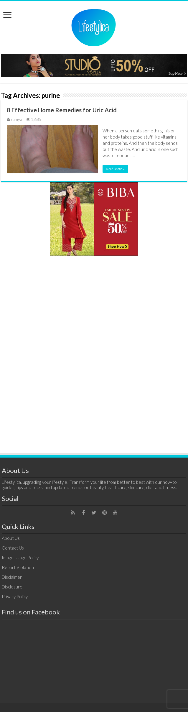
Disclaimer (12, 577)
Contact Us (13, 547)
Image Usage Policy (20, 557)
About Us (11, 538)
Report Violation (18, 567)
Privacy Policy (15, 596)
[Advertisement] (94, 351)
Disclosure (12, 586)
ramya (16, 119)
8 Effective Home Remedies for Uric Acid (62, 110)
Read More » (115, 169)
